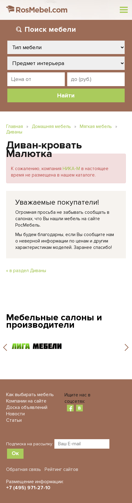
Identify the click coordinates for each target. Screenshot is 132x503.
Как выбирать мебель (30, 395)
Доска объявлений (26, 407)
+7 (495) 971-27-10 (28, 488)
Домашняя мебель (51, 126)
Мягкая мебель (96, 126)
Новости (15, 414)
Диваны (14, 132)
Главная (14, 126)
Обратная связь (23, 469)
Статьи (14, 420)
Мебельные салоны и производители (54, 321)
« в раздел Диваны (26, 270)
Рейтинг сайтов (61, 469)
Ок (15, 453)
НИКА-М (71, 168)
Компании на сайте (26, 401)
